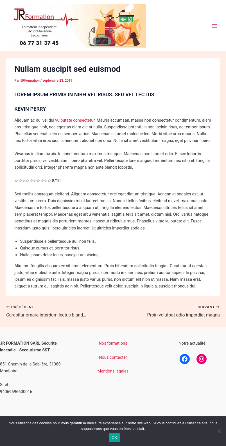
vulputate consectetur (74, 120)
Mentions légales (113, 371)
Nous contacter (113, 357)
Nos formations (113, 343)
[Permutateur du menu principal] (214, 26)
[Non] (219, 431)
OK (114, 438)
